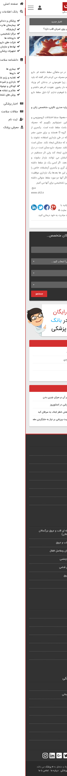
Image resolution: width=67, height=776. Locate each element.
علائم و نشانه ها (55, 655)
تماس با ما (18, 770)
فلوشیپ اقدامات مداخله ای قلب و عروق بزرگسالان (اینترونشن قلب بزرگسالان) (38, 532)
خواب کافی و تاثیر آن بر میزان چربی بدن (37, 397)
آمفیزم (60, 459)
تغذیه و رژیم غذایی (53, 630)
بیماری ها (58, 614)
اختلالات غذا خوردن (48, 360)
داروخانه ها (57, 719)
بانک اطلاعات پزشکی (44, 770)
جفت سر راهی (56, 500)
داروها (60, 622)
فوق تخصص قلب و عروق (50, 575)
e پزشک (24, 767)
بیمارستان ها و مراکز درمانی (49, 694)
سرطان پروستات (55, 451)
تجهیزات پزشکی (55, 744)
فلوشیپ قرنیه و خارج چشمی (48, 559)
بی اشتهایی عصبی (54, 484)
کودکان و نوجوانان (54, 647)
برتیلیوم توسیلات (49, 352)
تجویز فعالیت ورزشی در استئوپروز (41, 405)
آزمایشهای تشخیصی (53, 663)
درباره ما (29, 770)
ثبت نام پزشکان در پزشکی (42, 320)
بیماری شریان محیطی (52, 476)
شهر (60, 267)
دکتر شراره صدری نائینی (50, 39)
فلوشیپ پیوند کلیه (54, 584)
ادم (56, 367)
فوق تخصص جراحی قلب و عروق (46, 542)
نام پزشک (57, 244)
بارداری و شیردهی (54, 638)
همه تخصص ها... (54, 592)
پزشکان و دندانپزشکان (52, 686)
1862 (46, 200)
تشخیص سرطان (49, 374)
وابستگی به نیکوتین (53, 492)
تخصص (58, 255)
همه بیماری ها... (55, 509)
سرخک (59, 467)
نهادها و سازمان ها (54, 736)
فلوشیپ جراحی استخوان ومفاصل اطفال (43, 551)
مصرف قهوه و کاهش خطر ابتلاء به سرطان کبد (35, 412)
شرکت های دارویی (54, 727)
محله (59, 279)
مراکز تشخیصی (55, 711)
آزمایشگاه (58, 703)
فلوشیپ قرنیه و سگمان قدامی (48, 567)
